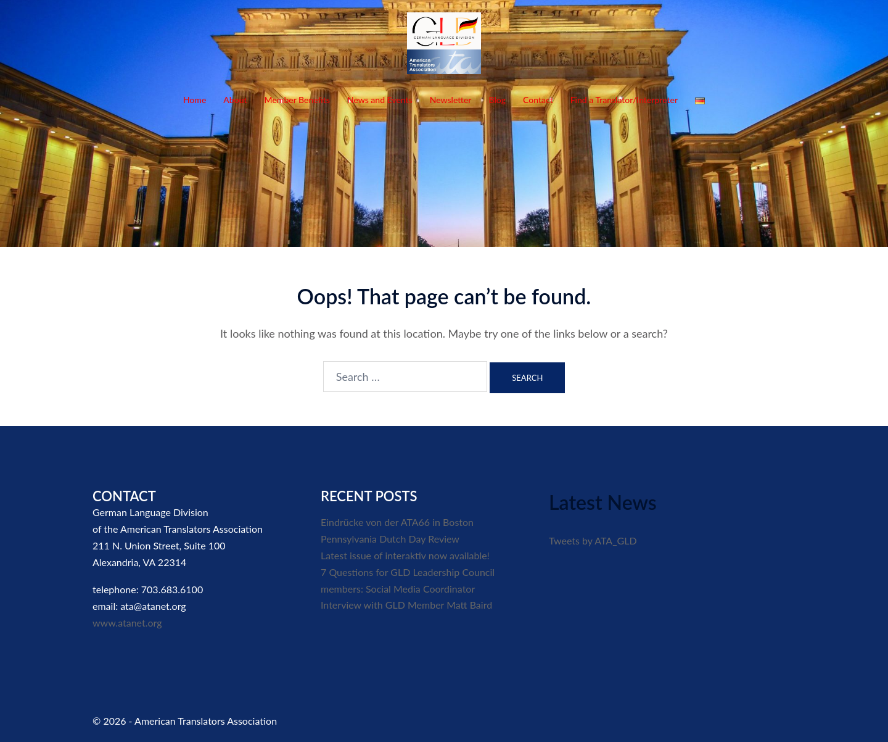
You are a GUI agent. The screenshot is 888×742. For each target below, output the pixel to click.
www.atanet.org (127, 622)
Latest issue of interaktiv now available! (405, 555)
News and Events (380, 99)
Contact (538, 99)
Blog (497, 99)
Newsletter (451, 99)
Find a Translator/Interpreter (624, 99)
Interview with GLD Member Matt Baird (406, 605)
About (235, 99)
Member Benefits (297, 99)
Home (194, 99)
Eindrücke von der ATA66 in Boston (397, 522)
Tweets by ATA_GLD (593, 540)
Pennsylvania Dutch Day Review (390, 538)
